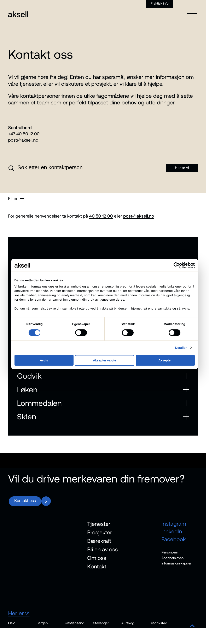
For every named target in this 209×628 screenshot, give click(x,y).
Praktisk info (160, 3)
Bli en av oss (102, 549)
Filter (16, 198)
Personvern (170, 552)
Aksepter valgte (104, 360)
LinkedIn (172, 531)
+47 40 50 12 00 (24, 133)
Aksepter (165, 360)
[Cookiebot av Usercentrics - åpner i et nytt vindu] (176, 265)
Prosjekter (99, 532)
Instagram (174, 523)
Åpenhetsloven (173, 558)
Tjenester (98, 524)
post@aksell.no (23, 140)
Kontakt (96, 566)
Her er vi (18, 613)
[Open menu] (192, 12)
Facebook (174, 539)
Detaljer (181, 348)
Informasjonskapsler (176, 563)
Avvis (44, 360)
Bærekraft (99, 541)
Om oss (96, 558)
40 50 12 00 (101, 216)
